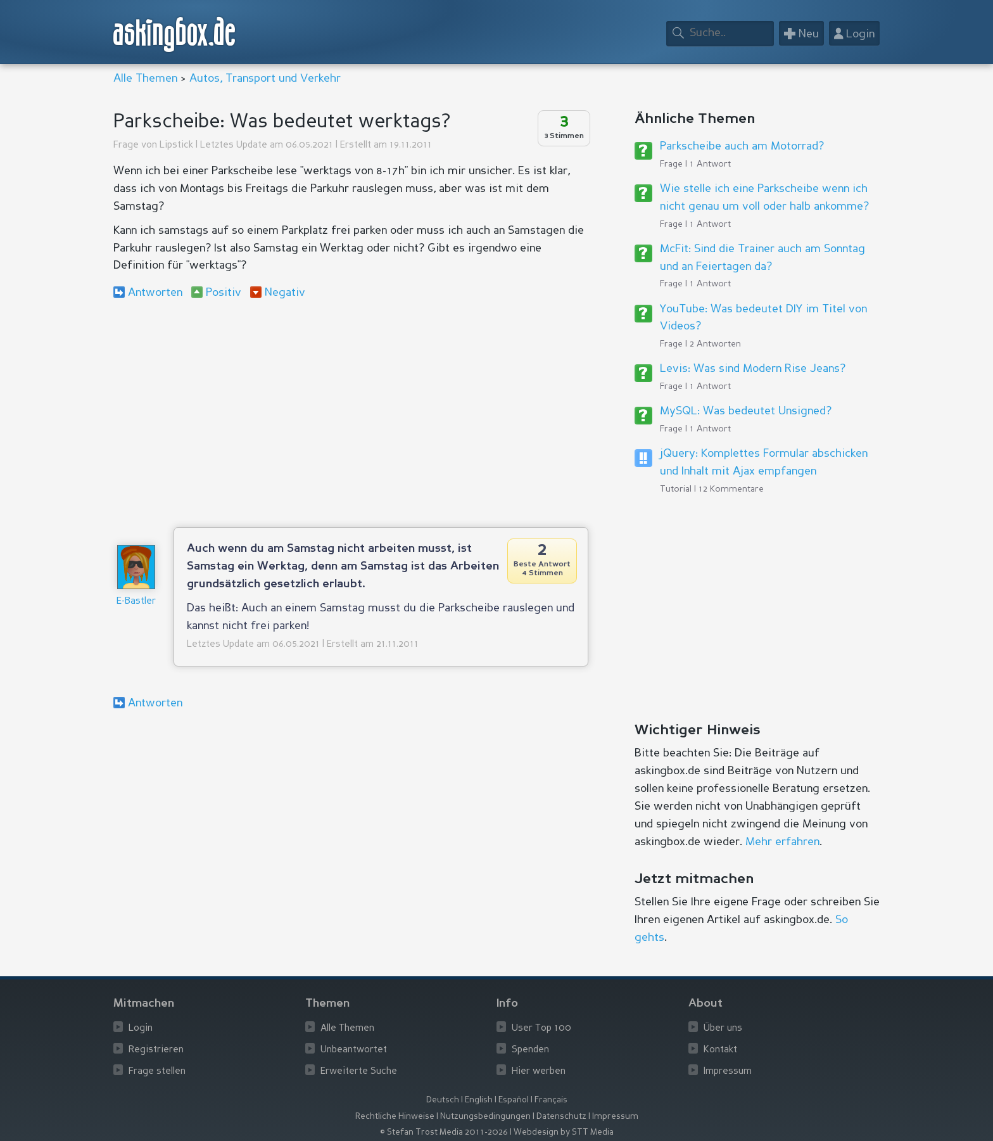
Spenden (530, 1050)
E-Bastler (136, 601)
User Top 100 (541, 1028)
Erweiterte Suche (358, 1071)
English (479, 1100)
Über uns (723, 1028)
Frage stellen (157, 1071)
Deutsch (442, 1100)
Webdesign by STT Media (564, 1132)
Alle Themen (145, 78)
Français (550, 1100)
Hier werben (539, 1071)
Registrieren (156, 1050)
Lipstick (176, 145)
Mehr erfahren (782, 842)
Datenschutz (561, 1116)
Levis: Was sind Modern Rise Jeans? (752, 368)
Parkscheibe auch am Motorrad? (742, 146)
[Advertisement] (350, 413)
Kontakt (720, 1050)
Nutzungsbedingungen (485, 1116)
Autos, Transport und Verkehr (265, 78)
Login (141, 1028)
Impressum (728, 1071)
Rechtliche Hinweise (394, 1116)
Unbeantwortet (353, 1050)
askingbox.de (174, 34)
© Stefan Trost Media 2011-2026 (444, 1132)
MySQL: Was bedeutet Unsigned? (746, 411)
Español (513, 1100)
